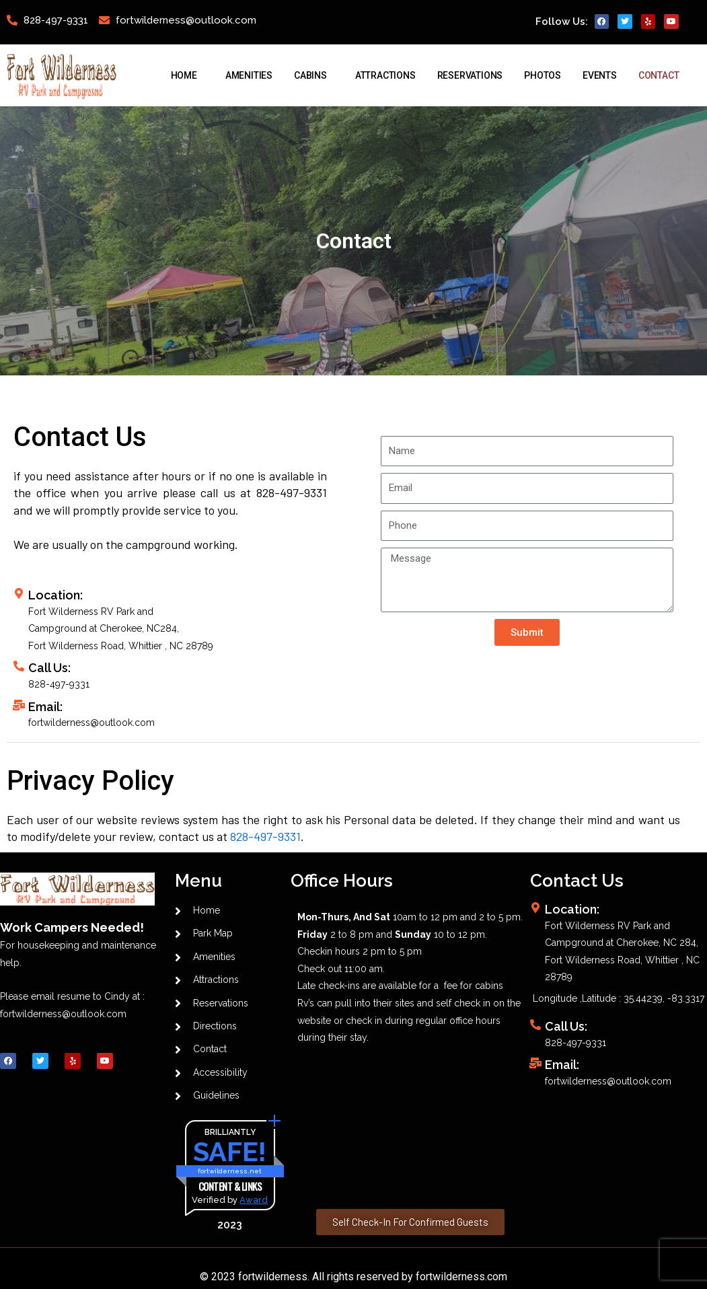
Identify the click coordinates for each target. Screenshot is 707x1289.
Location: (572, 909)
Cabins (314, 75)
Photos (542, 75)
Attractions (385, 75)
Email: (45, 707)
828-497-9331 (265, 836)
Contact (662, 75)
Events (600, 75)
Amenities (248, 75)
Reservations (470, 75)
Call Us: (49, 668)
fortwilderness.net (230, 1171)
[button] (410, 1222)
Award (253, 1200)
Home (187, 75)
